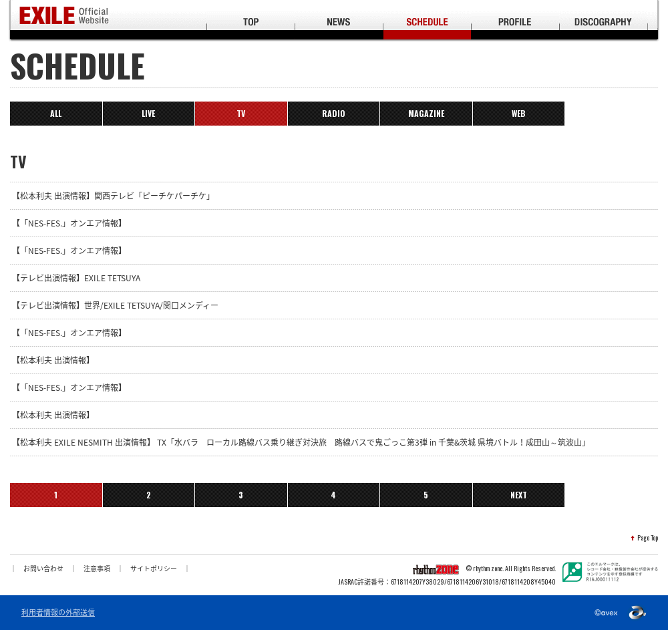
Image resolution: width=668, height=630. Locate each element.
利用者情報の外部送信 (58, 613)
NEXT (518, 494)
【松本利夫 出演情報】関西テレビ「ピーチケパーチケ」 (113, 196)
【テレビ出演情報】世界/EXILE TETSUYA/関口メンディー (115, 305)
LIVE (148, 113)
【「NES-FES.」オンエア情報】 (69, 223)
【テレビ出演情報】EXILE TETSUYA (76, 278)
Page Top (647, 537)
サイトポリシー (153, 568)
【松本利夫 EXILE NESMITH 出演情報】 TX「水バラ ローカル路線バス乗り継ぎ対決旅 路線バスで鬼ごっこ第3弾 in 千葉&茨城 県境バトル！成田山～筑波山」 (301, 442)
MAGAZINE (426, 113)
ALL (55, 113)
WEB (518, 113)
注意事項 (97, 568)
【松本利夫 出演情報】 (53, 360)
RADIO (333, 113)
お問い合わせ (43, 568)
